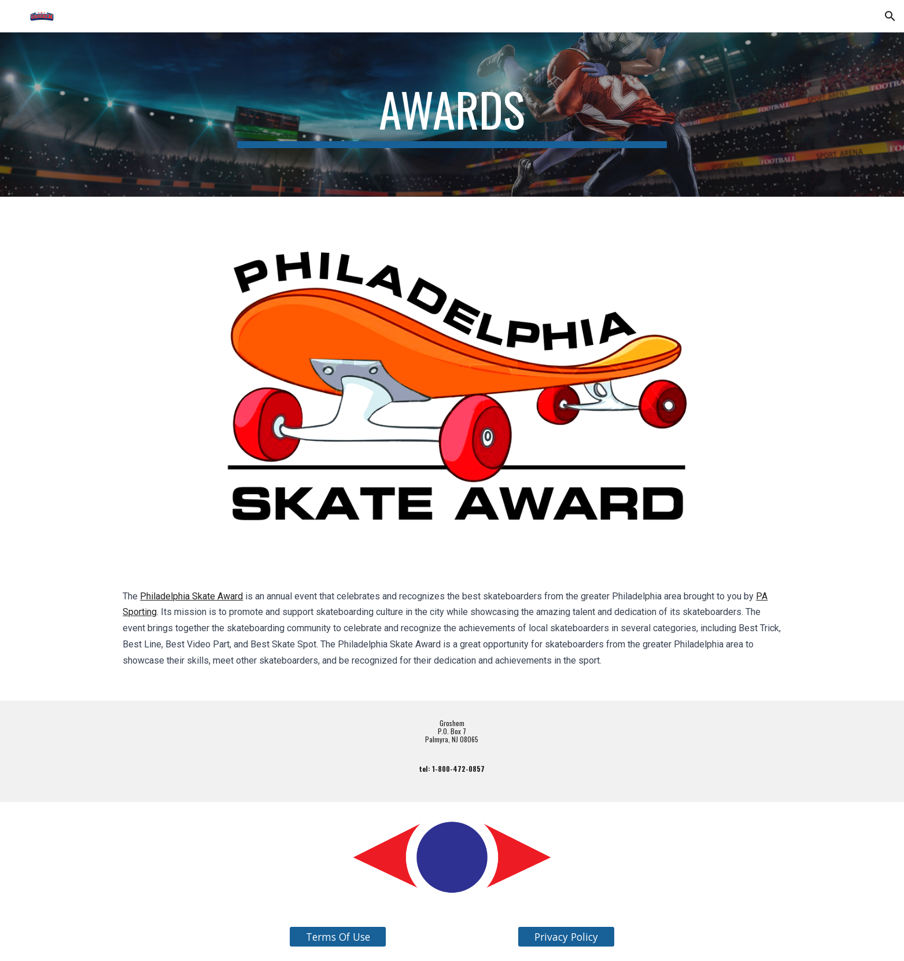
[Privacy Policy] (566, 937)
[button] (890, 16)
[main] (452, 114)
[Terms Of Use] (338, 937)
